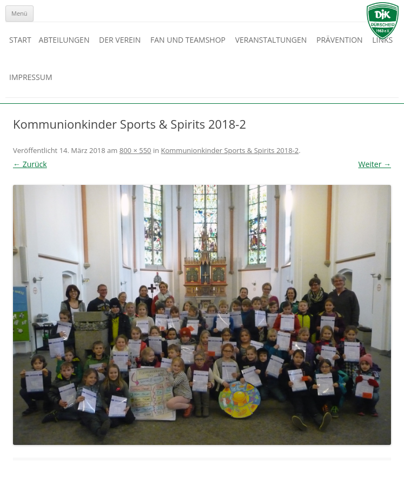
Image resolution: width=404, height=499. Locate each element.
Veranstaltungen (271, 40)
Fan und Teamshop (188, 40)
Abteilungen (64, 40)
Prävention (339, 40)
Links (382, 40)
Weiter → (374, 164)
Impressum (30, 77)
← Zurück (30, 164)
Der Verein (120, 40)
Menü (19, 13)
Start (20, 40)
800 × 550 (135, 150)
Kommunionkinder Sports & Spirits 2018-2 (230, 150)
